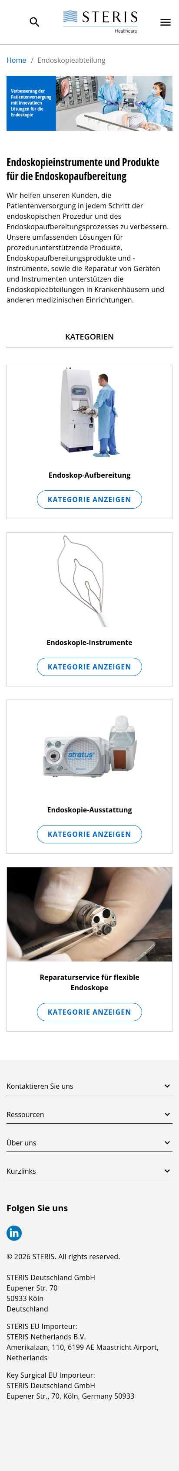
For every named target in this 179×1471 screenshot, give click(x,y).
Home (16, 60)
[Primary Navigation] (165, 22)
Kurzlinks (89, 1171)
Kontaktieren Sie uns (89, 1086)
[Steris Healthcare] (100, 22)
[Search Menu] (35, 22)
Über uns (89, 1143)
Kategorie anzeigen (89, 500)
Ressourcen (89, 1114)
